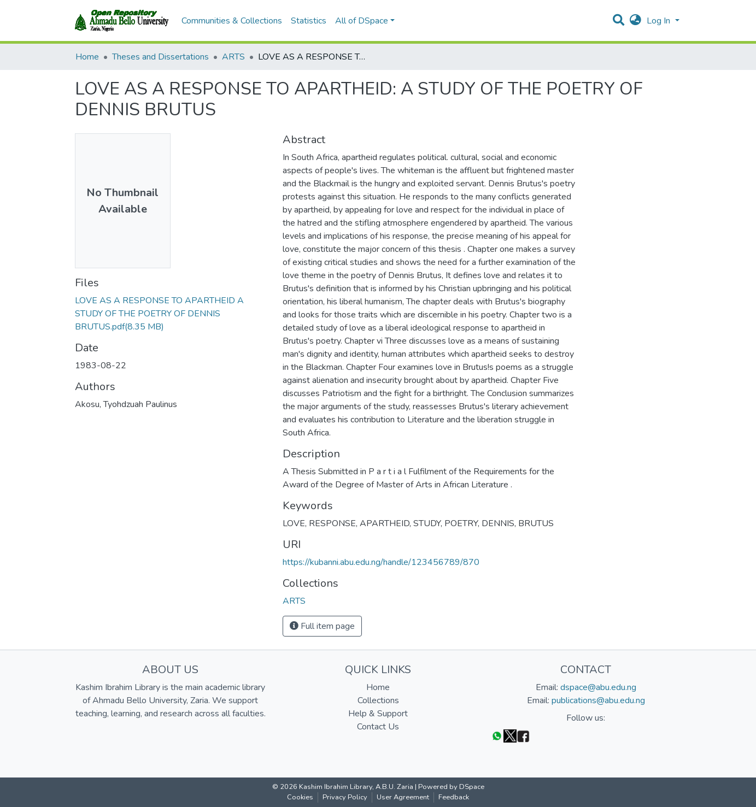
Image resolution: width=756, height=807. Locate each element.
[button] (635, 20)
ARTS (233, 57)
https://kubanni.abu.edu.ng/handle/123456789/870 (381, 562)
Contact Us (378, 727)
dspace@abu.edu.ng (598, 687)
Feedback (453, 797)
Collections (378, 700)
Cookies (300, 797)
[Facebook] (523, 736)
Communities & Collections (231, 21)
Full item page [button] (322, 626)
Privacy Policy (345, 797)
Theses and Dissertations (160, 57)
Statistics (308, 21)
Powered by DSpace (451, 787)
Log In (659, 21)
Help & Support (378, 714)
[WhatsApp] (496, 736)
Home (87, 57)
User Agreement (403, 797)
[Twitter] (510, 736)
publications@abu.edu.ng (598, 700)
